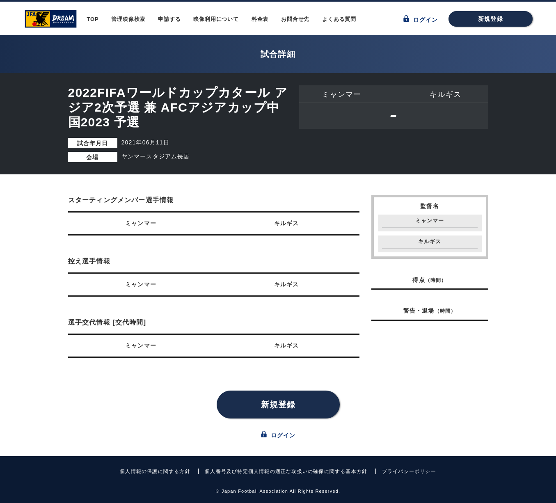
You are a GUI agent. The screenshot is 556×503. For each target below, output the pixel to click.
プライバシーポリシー (409, 471)
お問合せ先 (295, 19)
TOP (93, 19)
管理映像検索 (128, 19)
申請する (169, 19)
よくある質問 (339, 19)
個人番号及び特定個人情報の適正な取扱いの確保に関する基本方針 (286, 471)
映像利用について (215, 19)
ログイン (420, 19)
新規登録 (490, 19)
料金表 (260, 19)
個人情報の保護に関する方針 (155, 471)
